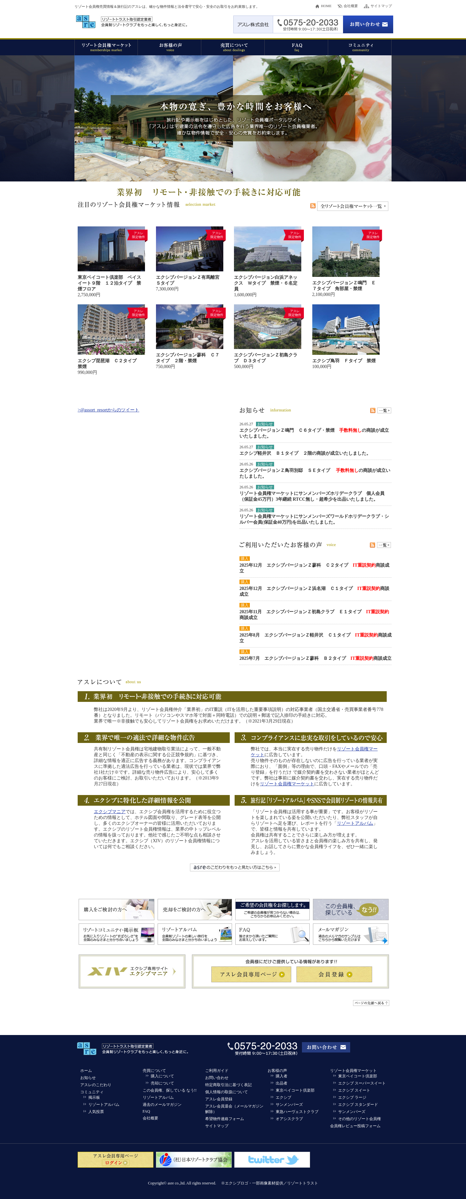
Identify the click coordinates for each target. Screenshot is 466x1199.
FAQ (146, 1111)
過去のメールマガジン (162, 1104)
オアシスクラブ (289, 1119)
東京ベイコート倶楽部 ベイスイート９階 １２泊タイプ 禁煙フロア (109, 283)
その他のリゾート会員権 (359, 1119)
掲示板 (94, 1097)
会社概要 (351, 6)
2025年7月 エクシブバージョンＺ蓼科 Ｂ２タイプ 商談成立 (315, 658)
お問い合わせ (216, 1077)
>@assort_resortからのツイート (108, 410)
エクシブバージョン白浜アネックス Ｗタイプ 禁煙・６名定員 (265, 283)
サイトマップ (381, 6)
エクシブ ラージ (352, 1097)
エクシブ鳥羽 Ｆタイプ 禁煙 (344, 360)
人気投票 (96, 1111)
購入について (162, 1076)
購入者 (281, 1076)
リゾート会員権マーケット (287, 783)
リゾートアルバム (355, 823)
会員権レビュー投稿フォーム (355, 1126)
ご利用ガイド (216, 1070)
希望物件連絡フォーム (224, 1119)
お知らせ (88, 1077)
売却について (162, 1083)
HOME (326, 6)
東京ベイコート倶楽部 (295, 1090)
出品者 (281, 1083)
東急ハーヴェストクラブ (297, 1111)
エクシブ (283, 1097)
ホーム (86, 1070)
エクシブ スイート (354, 1090)
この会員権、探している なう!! (170, 1090)
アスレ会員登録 (218, 1099)
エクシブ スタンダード (358, 1104)
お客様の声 (277, 1070)
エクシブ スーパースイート (362, 1083)
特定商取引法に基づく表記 (228, 1085)
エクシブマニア (110, 811)
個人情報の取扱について (226, 1092)
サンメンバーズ (289, 1104)
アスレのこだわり (95, 1085)
